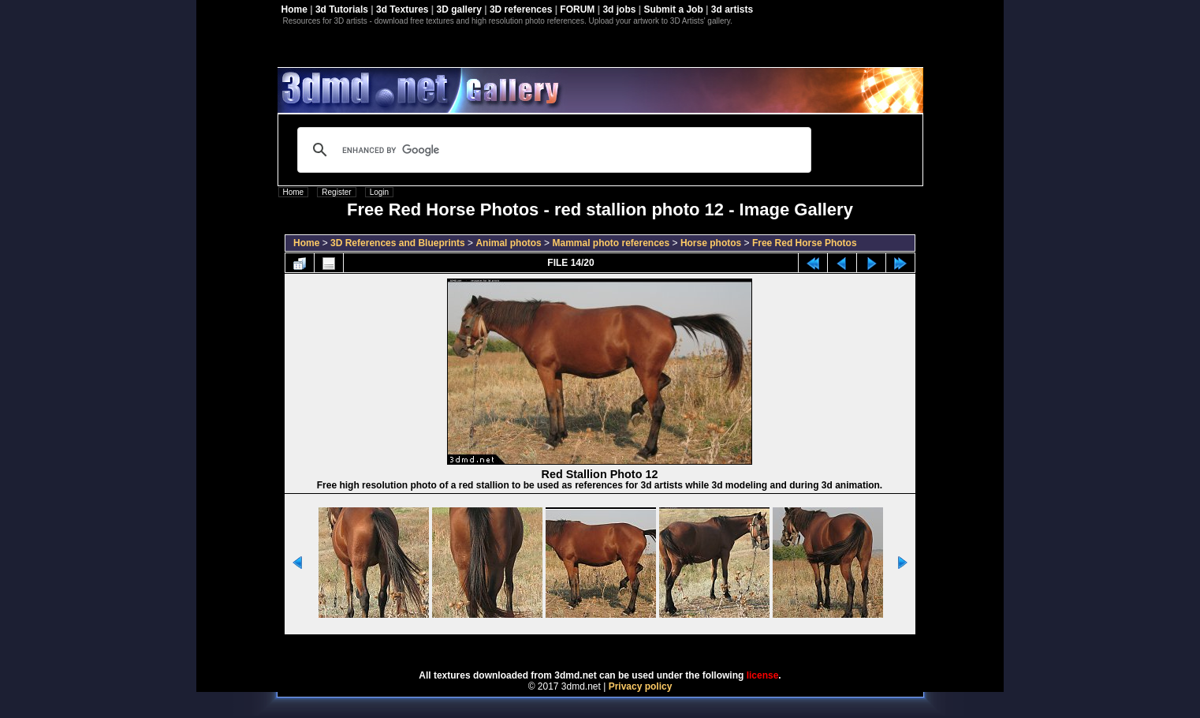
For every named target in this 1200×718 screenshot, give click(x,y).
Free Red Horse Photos (804, 243)
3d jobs (618, 9)
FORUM (577, 9)
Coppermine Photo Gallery (619, 647)
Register (336, 192)
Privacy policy (641, 686)
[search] (552, 149)
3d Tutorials (341, 9)
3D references (521, 9)
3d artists (732, 9)
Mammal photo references (610, 243)
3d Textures (402, 9)
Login (379, 192)
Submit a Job (672, 9)
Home (294, 9)
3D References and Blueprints (397, 243)
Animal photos (508, 243)
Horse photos (710, 243)
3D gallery (459, 9)
